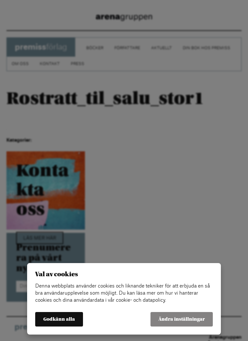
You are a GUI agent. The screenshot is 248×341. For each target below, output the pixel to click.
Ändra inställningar (182, 319)
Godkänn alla (59, 319)
